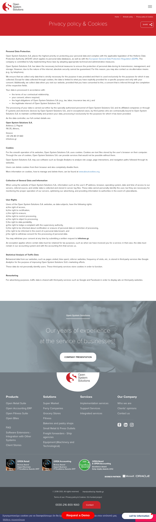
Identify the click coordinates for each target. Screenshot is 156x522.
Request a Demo (78, 515)
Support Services (90, 408)
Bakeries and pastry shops (58, 423)
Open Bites (12, 418)
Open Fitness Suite (17, 413)
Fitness (47, 418)
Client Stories (13, 445)
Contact (89, 505)
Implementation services (94, 403)
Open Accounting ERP (19, 408)
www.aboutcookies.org (89, 171)
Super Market (51, 403)
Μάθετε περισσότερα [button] (14, 519)
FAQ (8, 427)
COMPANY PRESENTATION (78, 358)
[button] (137, 516)
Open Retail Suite (16, 403)
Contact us (123, 413)
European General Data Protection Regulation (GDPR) (113, 59)
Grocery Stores (52, 413)
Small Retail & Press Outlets (59, 428)
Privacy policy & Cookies (76, 497)
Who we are (124, 403)
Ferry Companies (53, 408)
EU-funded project (94, 497)
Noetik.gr (100, 492)
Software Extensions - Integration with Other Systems (18, 436)
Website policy (128, 17)
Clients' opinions (126, 408)
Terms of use (59, 497)
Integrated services (91, 413)
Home (117, 17)
